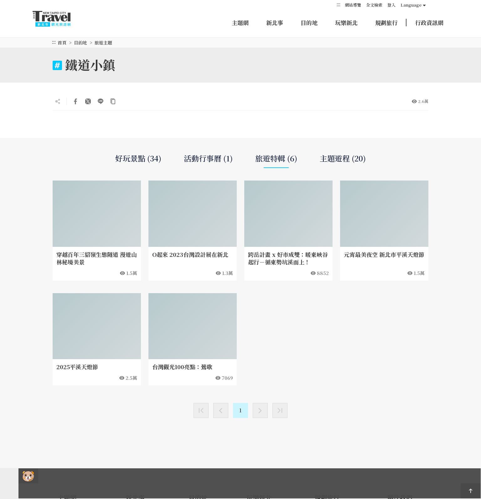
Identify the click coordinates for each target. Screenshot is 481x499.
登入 (391, 5)
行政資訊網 (429, 22)
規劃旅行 (386, 22)
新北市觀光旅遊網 (58, 19)
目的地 (309, 22)
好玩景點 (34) (138, 158)
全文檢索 (374, 5)
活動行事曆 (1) (208, 158)
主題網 (240, 22)
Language (411, 5)
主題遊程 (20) (343, 158)
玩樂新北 (346, 22)
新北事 (274, 22)
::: (338, 4)
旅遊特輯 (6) (276, 160)
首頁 (62, 42)
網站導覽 (353, 5)
